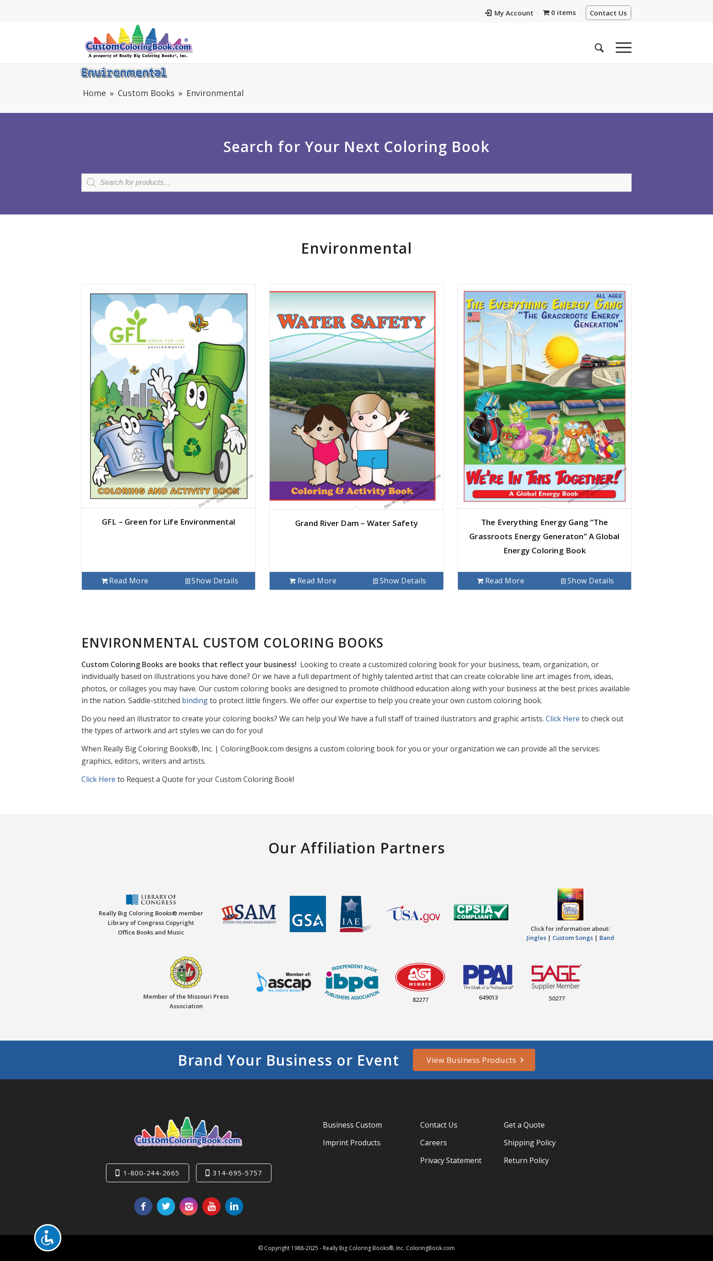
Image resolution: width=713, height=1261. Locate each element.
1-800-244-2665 (151, 1172)
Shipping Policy (530, 1143)
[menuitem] (509, 13)
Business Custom (352, 1125)
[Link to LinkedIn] (234, 1206)
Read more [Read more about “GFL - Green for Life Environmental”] (125, 581)
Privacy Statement (451, 1160)
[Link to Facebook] (143, 1206)
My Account (509, 12)
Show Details (212, 581)
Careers (433, 1143)
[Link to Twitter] (166, 1206)
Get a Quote (524, 1125)
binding (195, 700)
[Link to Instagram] (189, 1206)
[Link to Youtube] (211, 1206)
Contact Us (608, 12)
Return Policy (526, 1160)
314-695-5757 (237, 1172)
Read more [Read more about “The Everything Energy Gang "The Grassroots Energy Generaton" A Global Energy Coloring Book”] (500, 581)
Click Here (563, 719)
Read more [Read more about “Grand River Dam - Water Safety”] (313, 581)
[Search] (599, 45)
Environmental (123, 72)
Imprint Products (352, 1143)
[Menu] (621, 45)
